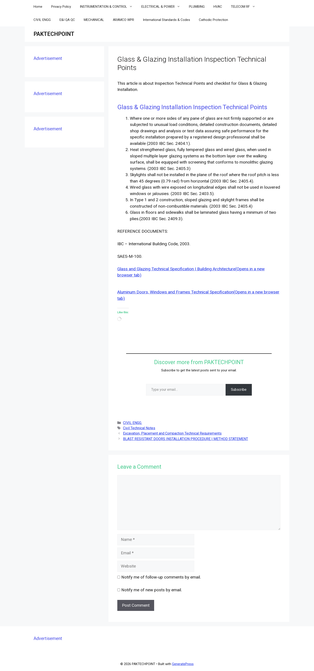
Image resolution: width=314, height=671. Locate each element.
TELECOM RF (245, 6)
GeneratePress (183, 664)
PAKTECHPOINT (54, 34)
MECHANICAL (94, 20)
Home (38, 7)
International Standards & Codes (166, 20)
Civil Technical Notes (139, 428)
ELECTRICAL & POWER (163, 6)
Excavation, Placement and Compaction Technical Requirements (172, 433)
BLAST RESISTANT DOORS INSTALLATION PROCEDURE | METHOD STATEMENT (185, 439)
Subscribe (239, 389)
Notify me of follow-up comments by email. (161, 577)
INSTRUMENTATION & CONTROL (108, 6)
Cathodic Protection (213, 20)
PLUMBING (197, 7)
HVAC (217, 7)
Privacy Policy (61, 7)
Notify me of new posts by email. (151, 589)
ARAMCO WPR (123, 20)
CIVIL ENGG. (132, 423)
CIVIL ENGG (42, 20)
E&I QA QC (67, 20)
